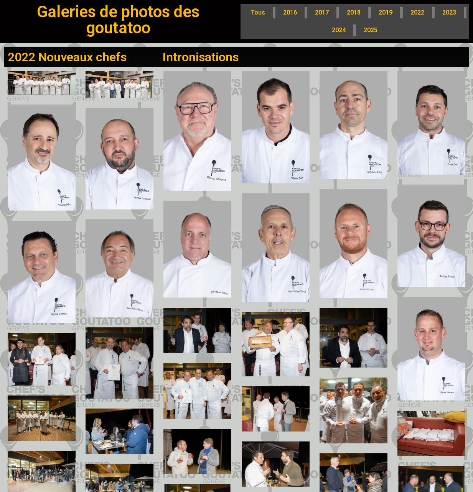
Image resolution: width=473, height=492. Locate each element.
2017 (322, 12)
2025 (370, 30)
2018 (354, 12)
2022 (417, 12)
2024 (339, 30)
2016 (290, 12)
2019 (385, 12)
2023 (449, 12)
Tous (258, 12)
